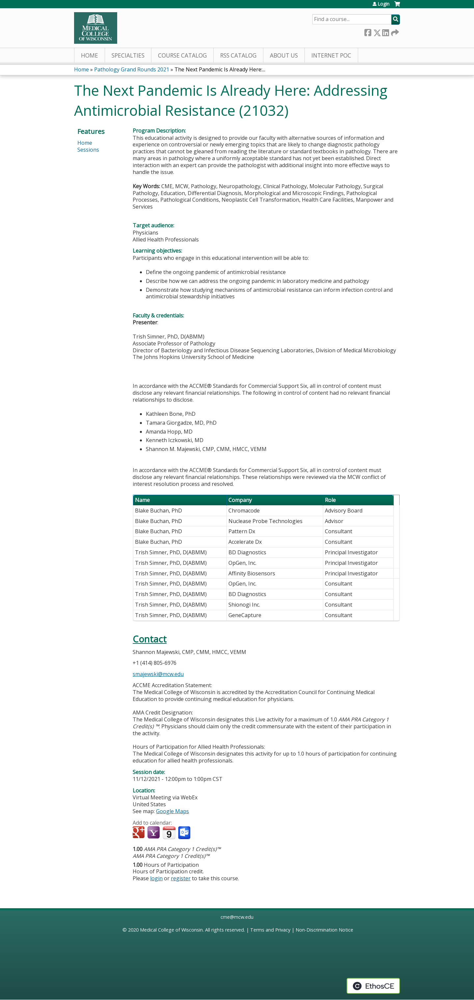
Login (383, 4)
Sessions (88, 149)
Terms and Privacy (270, 930)
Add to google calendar (139, 832)
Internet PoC (331, 55)
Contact (150, 639)
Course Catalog (182, 55)
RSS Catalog (238, 55)
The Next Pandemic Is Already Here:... (219, 69)
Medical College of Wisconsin (171, 930)
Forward (394, 31)
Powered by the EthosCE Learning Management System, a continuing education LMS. (373, 986)
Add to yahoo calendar (154, 832)
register (181, 878)
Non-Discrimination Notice (324, 930)
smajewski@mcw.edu (158, 674)
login (156, 878)
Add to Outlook (185, 832)
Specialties (128, 55)
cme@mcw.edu (237, 917)
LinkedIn (385, 31)
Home (89, 55)
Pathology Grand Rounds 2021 (131, 69)
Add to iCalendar (169, 832)
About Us (284, 55)
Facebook (367, 31)
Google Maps (172, 811)
